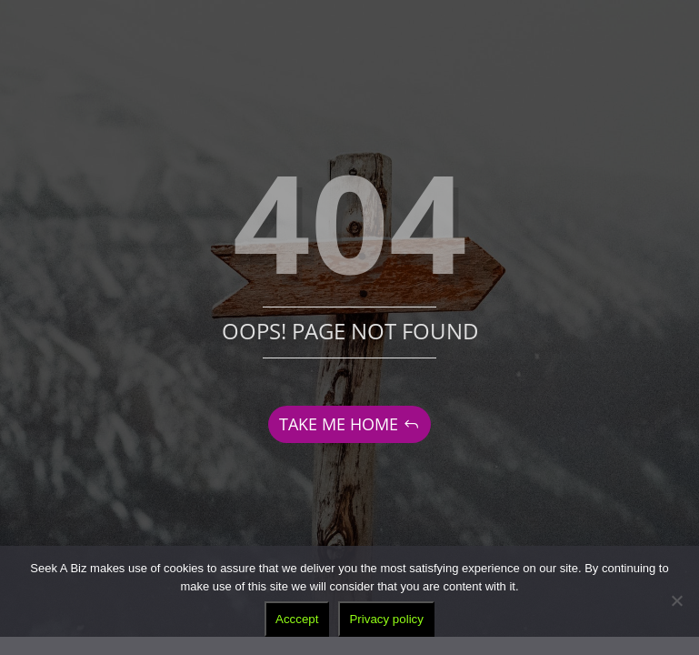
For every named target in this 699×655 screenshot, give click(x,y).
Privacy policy (386, 619)
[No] (676, 600)
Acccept (296, 619)
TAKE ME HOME (338, 424)
